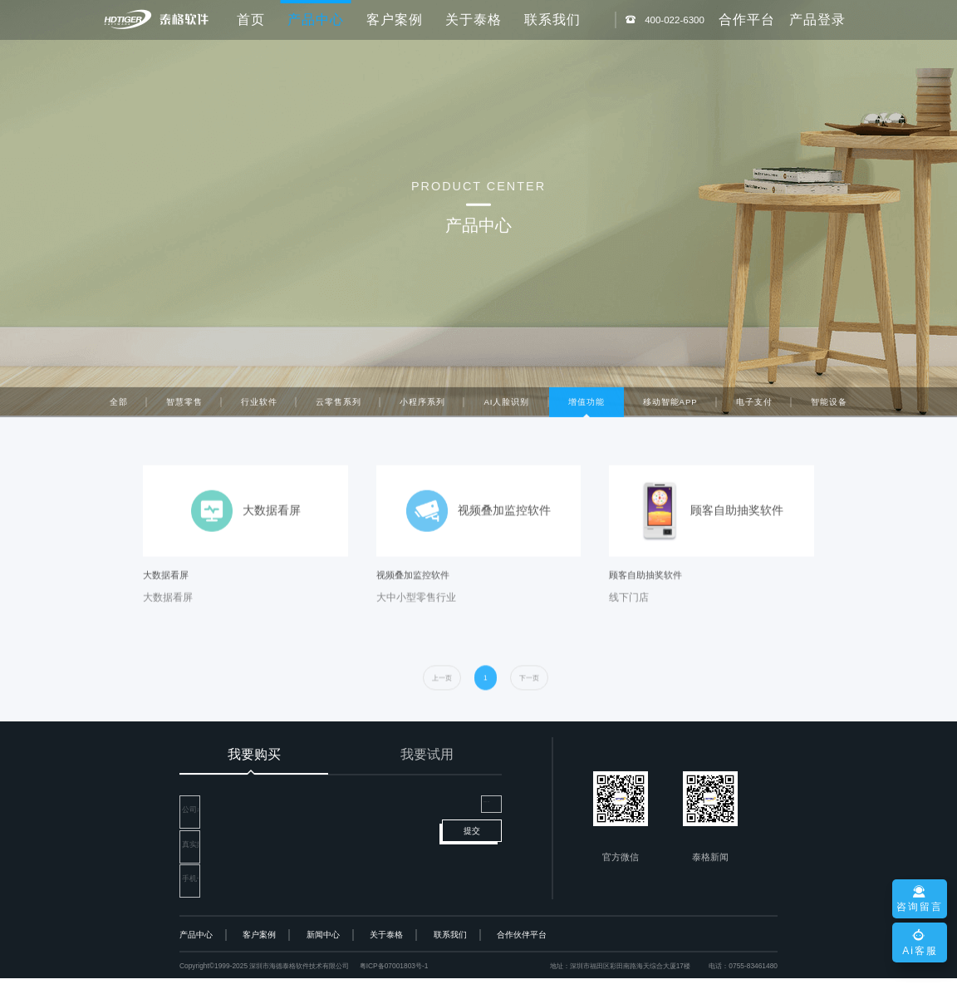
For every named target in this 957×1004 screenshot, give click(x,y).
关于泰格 (473, 19)
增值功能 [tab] (586, 406)
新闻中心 (323, 960)
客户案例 (394, 19)
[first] (485, 701)
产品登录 (817, 19)
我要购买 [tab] (254, 754)
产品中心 (196, 960)
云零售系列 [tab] (338, 406)
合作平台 (747, 19)
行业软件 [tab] (259, 406)
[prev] (442, 701)
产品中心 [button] (315, 19)
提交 (472, 875)
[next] (529, 701)
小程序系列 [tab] (422, 406)
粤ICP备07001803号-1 (394, 991)
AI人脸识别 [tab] (506, 406)
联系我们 (552, 19)
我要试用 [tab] (427, 754)
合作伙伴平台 (522, 960)
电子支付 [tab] (754, 406)
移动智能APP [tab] (670, 406)
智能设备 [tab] (829, 406)
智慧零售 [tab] (184, 406)
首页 (251, 19)
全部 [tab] (119, 406)
